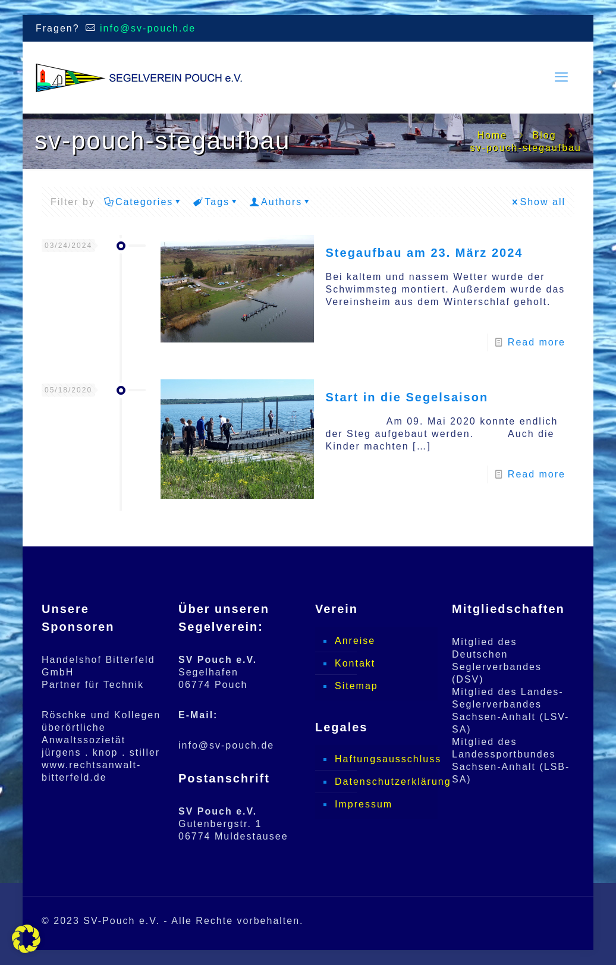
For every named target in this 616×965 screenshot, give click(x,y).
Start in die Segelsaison (407, 397)
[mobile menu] (561, 77)
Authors (281, 202)
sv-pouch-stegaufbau (526, 148)
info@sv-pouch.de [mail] (146, 28)
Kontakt (355, 663)
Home (492, 135)
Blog (545, 135)
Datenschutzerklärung (383, 782)
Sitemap (356, 686)
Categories (143, 202)
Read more (536, 342)
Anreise (355, 641)
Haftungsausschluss (383, 759)
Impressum (363, 804)
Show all (538, 202)
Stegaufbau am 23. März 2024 (424, 252)
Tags (216, 202)
